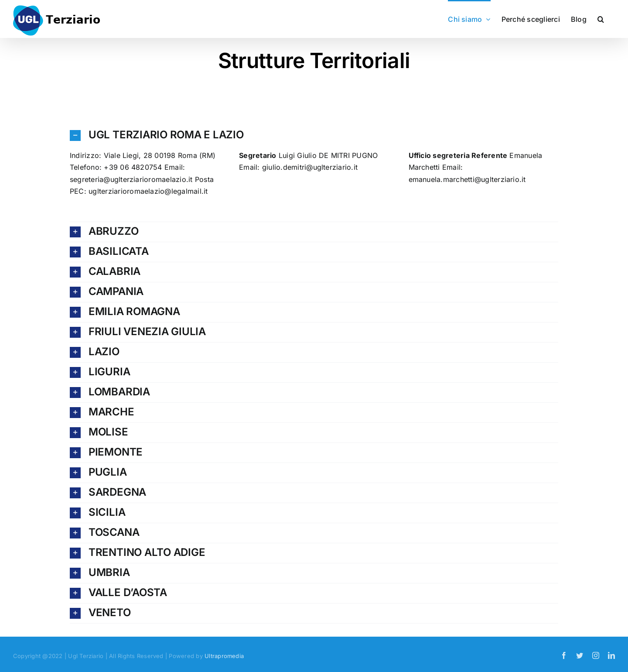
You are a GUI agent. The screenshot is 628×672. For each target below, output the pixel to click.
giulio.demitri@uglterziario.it (310, 167)
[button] (600, 18)
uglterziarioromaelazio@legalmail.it (148, 191)
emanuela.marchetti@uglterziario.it (467, 179)
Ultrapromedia (224, 655)
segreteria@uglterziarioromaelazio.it (131, 179)
